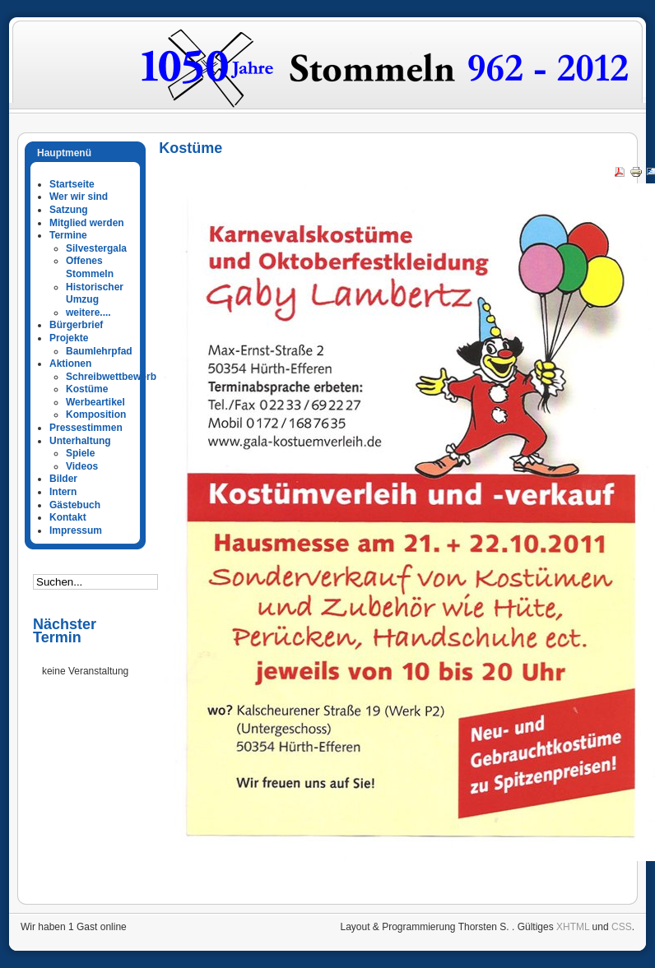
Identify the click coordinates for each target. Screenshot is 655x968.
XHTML (572, 927)
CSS (621, 927)
